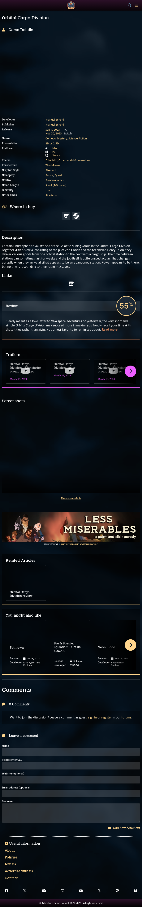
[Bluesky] (135, 891)
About (10, 850)
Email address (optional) (16, 787)
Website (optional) (13, 773)
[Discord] (44, 891)
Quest (58, 175)
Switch (56, 155)
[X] (25, 891)
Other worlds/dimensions (74, 160)
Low (47, 190)
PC (53, 152)
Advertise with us (19, 871)
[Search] (129, 5)
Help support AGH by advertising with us (79, 544)
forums (126, 717)
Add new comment (124, 828)
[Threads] (99, 891)
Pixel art (50, 170)
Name (5, 746)
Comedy (50, 138)
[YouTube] (81, 891)
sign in (92, 717)
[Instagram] (62, 891)
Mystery (62, 138)
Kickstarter (51, 195)
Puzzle (49, 175)
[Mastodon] (117, 891)
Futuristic (51, 160)
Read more (110, 329)
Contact (11, 878)
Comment (8, 801)
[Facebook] (6, 891)
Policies (11, 857)
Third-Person (53, 165)
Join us (10, 864)
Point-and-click (54, 180)
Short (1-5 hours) (55, 185)
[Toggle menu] (136, 5)
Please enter (12, 760)
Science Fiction (77, 138)
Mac (54, 148)
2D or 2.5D (52, 143)
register (106, 717)
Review (12, 306)
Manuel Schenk (54, 119)
